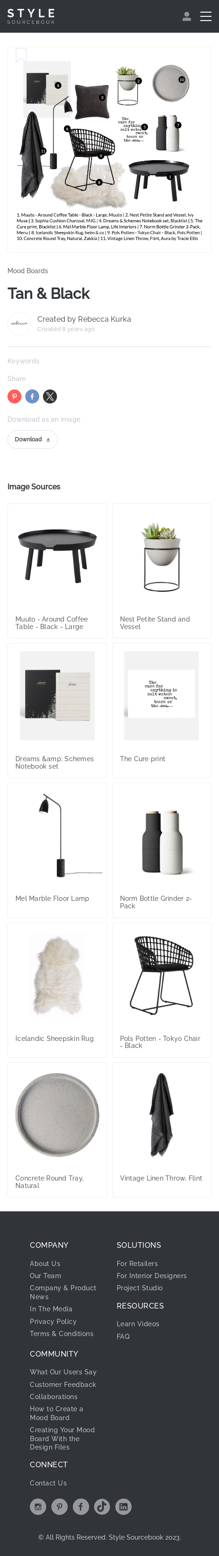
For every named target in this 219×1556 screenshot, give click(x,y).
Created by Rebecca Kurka (84, 319)
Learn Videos (138, 1324)
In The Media (51, 1309)
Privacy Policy (53, 1321)
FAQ (123, 1336)
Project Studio (140, 1288)
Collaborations (54, 1396)
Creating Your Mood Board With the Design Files (62, 1438)
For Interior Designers (152, 1276)
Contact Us (48, 1483)
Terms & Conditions (61, 1333)
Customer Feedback (63, 1384)
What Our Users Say (63, 1372)
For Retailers (137, 1263)
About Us (45, 1263)
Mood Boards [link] (27, 271)
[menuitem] (188, 16)
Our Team (45, 1276)
